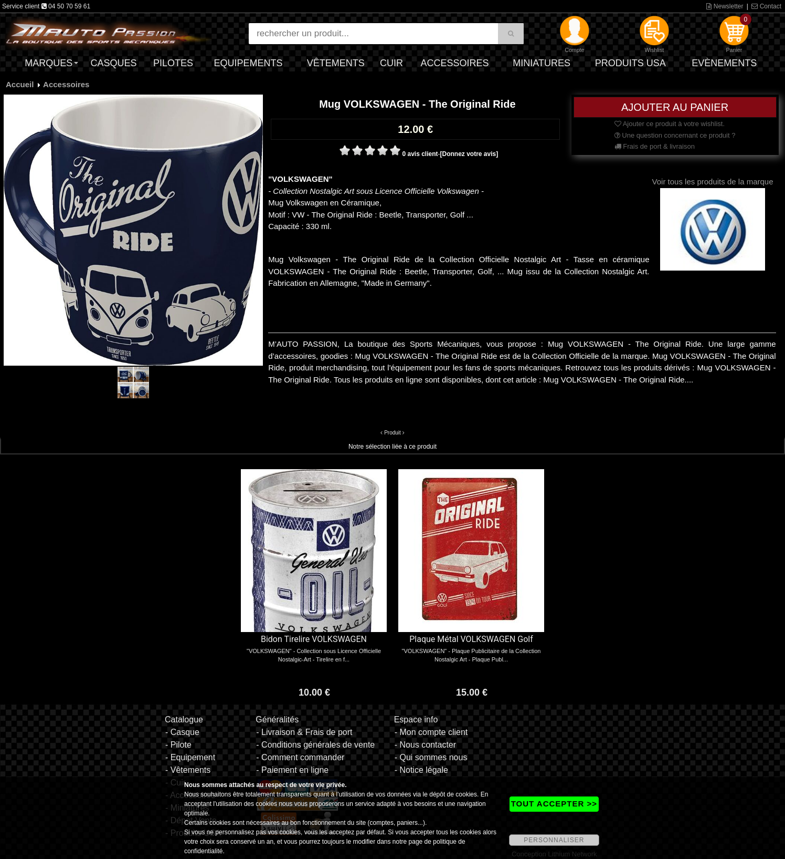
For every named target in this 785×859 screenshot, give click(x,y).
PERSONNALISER (554, 840)
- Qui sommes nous (431, 757)
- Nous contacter (425, 744)
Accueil (20, 84)
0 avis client (420, 154)
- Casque (182, 732)
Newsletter (724, 6)
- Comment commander (300, 757)
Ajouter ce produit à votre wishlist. (669, 124)
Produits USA (630, 63)
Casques (114, 63)
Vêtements (336, 63)
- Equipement (190, 757)
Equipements (248, 63)
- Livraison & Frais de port (304, 732)
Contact (766, 6)
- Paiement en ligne (292, 769)
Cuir (391, 63)
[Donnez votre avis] (469, 154)
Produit (392, 433)
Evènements (724, 63)
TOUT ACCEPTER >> (554, 803)
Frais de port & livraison (654, 146)
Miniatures (541, 63)
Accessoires (454, 63)
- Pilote (178, 744)
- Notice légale (421, 769)
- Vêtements (187, 769)
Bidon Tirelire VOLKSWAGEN (314, 639)
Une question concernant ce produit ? (675, 135)
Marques (48, 63)
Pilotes (173, 63)
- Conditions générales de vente (315, 744)
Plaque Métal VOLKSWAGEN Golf (471, 639)
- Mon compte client (431, 732)
